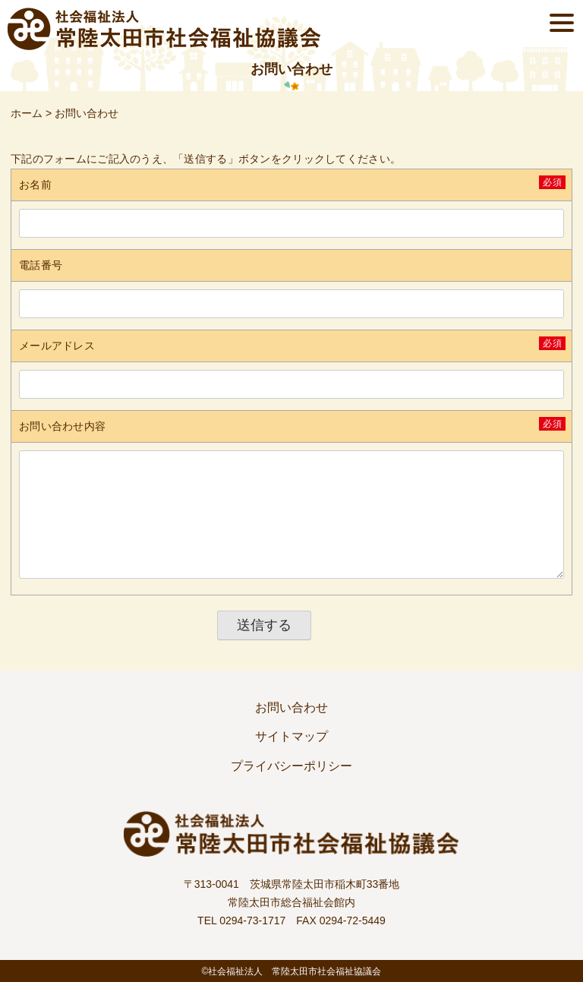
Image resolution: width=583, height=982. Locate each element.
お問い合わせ (291, 707)
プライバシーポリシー (291, 765)
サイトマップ (291, 736)
